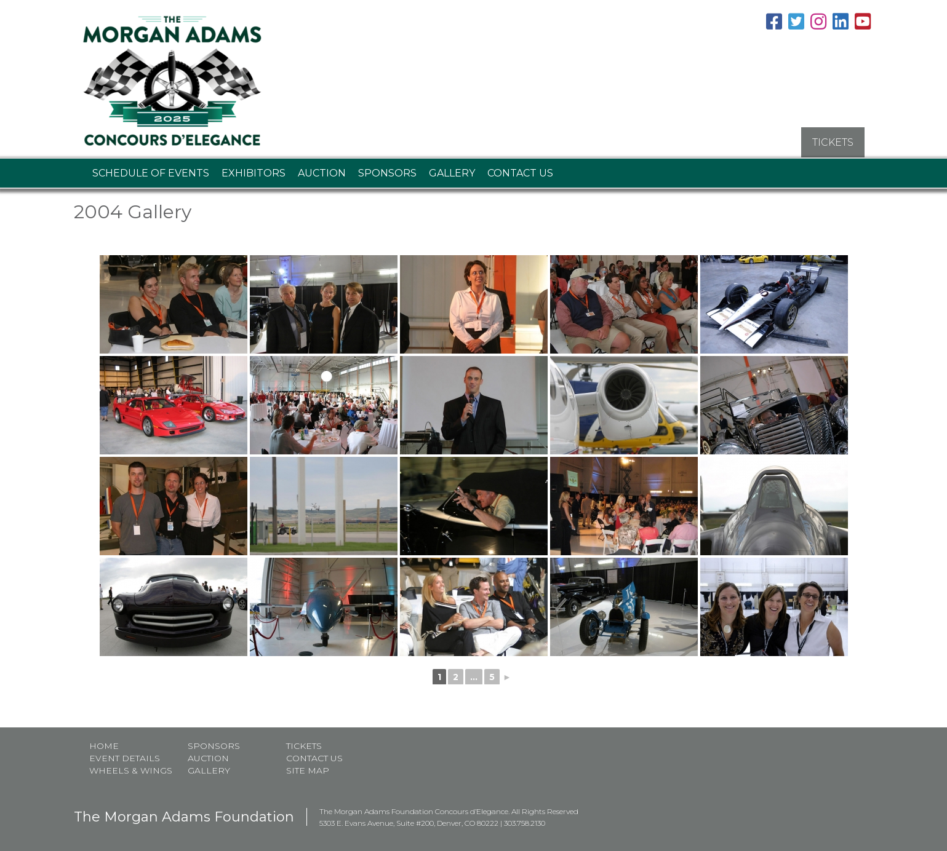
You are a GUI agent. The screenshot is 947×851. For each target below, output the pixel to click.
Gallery (452, 172)
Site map (307, 769)
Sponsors (387, 172)
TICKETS (832, 142)
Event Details (124, 757)
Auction (322, 172)
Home (104, 745)
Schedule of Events (150, 172)
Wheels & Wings (130, 769)
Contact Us (520, 172)
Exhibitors (254, 172)
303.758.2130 (524, 822)
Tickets (304, 745)
